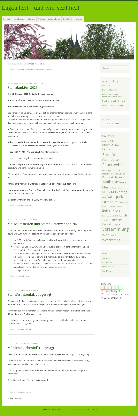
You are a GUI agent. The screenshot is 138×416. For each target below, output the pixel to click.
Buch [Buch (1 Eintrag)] (118, 145)
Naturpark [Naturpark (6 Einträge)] (115, 196)
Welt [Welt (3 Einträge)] (113, 235)
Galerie (41, 19)
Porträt (6, 19)
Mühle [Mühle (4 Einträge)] (106, 192)
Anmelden (106, 258)
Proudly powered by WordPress (53, 409)
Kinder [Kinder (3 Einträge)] (106, 177)
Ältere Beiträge (15, 398)
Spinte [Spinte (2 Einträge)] (115, 215)
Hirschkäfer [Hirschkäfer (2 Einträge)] (107, 173)
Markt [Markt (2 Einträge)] (123, 182)
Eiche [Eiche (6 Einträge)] (106, 149)
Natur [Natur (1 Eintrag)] (104, 197)
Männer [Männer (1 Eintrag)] (114, 188)
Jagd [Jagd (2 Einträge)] (116, 173)
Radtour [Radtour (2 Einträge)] (106, 206)
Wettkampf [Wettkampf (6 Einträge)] (111, 240)
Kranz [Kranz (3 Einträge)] (122, 177)
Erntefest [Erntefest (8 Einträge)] (110, 154)
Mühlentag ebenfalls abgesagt (31, 348)
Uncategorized (35, 69)
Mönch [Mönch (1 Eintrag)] (120, 188)
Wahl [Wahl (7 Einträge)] (106, 234)
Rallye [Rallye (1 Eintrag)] (112, 206)
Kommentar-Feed (109, 266)
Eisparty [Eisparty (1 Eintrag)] (113, 150)
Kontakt (78, 19)
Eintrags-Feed (107, 262)
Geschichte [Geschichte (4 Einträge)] (117, 170)
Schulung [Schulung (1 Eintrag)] (118, 206)
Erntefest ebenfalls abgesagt (29, 295)
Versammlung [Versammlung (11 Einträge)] (115, 229)
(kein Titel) (106, 85)
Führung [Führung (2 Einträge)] (106, 170)
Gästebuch (68, 19)
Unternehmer (54, 19)
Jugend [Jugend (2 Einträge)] (121, 173)
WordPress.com (91, 409)
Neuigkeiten (18, 19)
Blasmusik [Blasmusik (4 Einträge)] (109, 145)
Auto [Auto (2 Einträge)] (112, 141)
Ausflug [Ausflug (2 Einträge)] (105, 141)
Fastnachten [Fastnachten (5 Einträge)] (111, 159)
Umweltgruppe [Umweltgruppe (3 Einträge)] (111, 224)
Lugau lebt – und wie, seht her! (40, 8)
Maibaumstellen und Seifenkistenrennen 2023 (44, 224)
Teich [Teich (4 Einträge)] (105, 220)
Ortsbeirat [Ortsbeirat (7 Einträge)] (110, 201)
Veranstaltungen (48, 69)
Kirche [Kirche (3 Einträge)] (114, 177)
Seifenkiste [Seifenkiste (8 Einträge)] (111, 210)
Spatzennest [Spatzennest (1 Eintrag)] (106, 216)
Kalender (31, 19)
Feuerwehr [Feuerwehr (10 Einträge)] (112, 164)
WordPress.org (108, 271)
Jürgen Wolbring (36, 64)
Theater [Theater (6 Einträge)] (116, 220)
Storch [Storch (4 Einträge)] (122, 215)
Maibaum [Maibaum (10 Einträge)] (111, 182)
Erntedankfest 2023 (23, 88)
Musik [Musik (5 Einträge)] (106, 187)
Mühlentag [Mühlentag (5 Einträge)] (119, 192)
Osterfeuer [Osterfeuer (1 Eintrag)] (123, 203)
